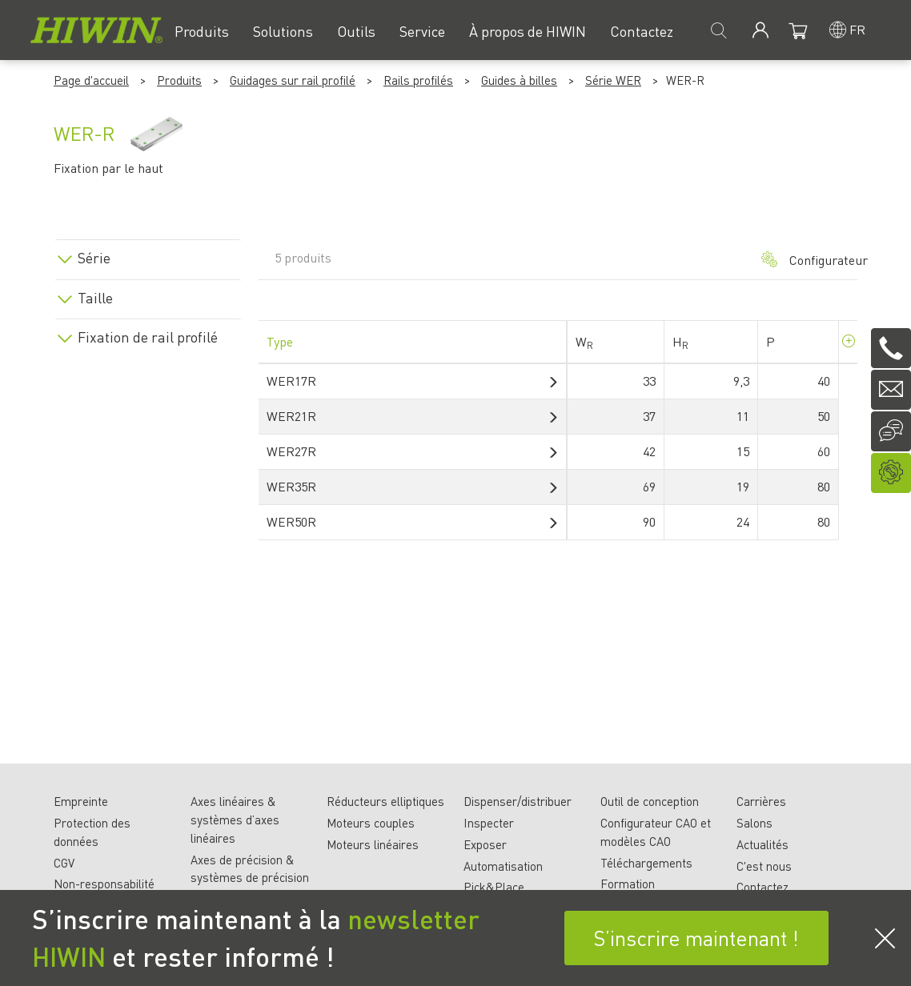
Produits (179, 80)
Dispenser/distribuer (518, 801)
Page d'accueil (91, 80)
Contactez (762, 887)
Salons (754, 823)
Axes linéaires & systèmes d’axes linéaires (235, 819)
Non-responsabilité (104, 884)
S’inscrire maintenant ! (696, 937)
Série (94, 258)
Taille (95, 298)
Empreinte (81, 801)
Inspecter (489, 823)
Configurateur (801, 259)
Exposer (485, 844)
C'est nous (764, 866)
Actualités (762, 844)
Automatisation (503, 866)
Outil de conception (649, 801)
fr (857, 29)
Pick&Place (494, 887)
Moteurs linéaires (373, 844)
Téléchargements (646, 863)
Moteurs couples (371, 823)
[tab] (148, 255)
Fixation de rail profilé (148, 337)
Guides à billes (519, 80)
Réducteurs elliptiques (385, 801)
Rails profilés (418, 80)
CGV (64, 863)
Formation (627, 884)
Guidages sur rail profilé (292, 80)
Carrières (761, 801)
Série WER (613, 80)
